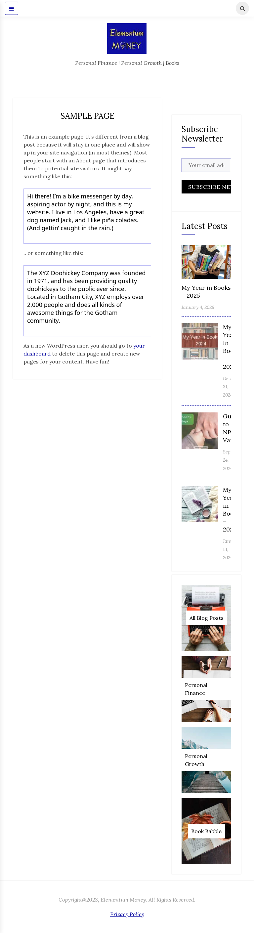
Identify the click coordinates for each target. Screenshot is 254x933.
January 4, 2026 (198, 307)
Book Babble (206, 831)
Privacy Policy (127, 914)
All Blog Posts (207, 618)
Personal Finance (196, 689)
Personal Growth (196, 760)
